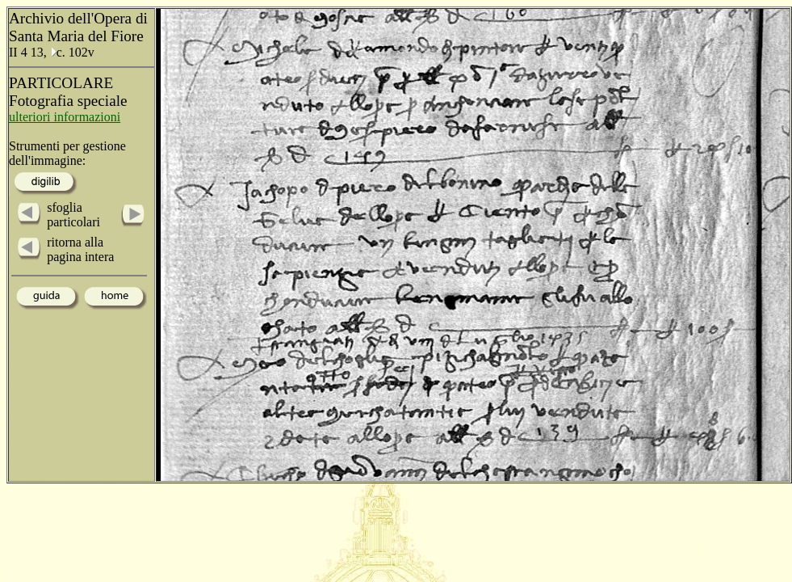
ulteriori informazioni (64, 117)
